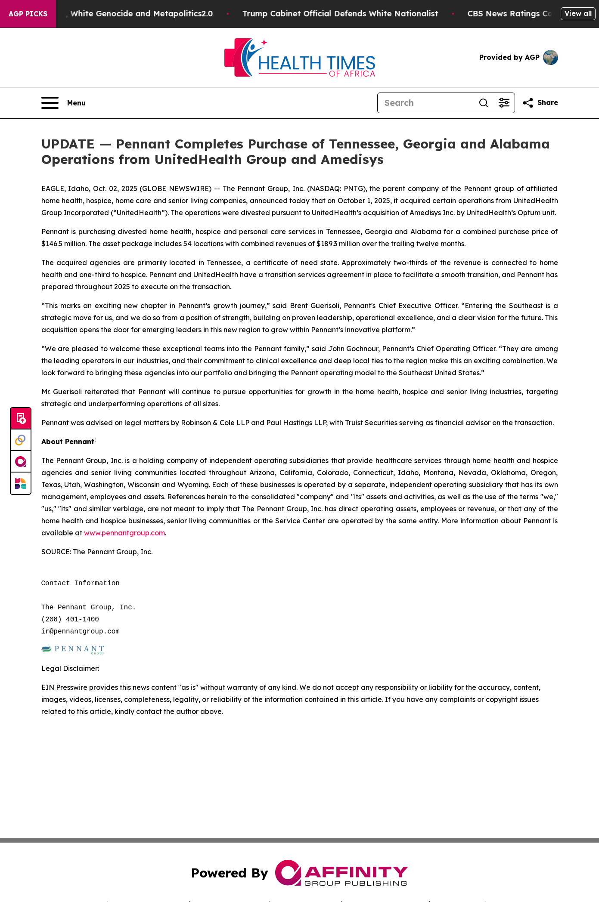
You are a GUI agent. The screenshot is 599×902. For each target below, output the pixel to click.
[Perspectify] (21, 440)
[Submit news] (21, 418)
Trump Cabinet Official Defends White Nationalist (350, 14)
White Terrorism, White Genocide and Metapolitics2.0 (117, 14)
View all (578, 13)
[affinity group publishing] (21, 462)
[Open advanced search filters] (504, 103)
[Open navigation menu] (63, 102)
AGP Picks (28, 13)
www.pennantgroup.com (124, 532)
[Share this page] (540, 102)
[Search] (425, 103)
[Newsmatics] (21, 483)
